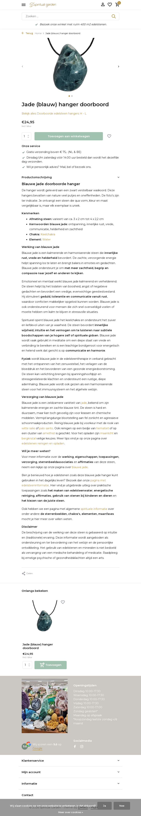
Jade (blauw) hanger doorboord (38, 646)
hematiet (102, 428)
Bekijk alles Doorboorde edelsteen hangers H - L (54, 113)
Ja (104, 805)
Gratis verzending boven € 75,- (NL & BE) (51, 152)
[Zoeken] (70, 16)
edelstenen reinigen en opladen (43, 443)
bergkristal (29, 438)
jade (84, 403)
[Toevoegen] (50, 665)
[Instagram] (81, 747)
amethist (49, 433)
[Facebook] (74, 747)
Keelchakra (47, 234)
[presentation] (22, 66)
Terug (27, 33)
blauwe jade (80, 467)
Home (39, 33)
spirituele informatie (94, 509)
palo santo (46, 428)
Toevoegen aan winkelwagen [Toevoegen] (69, 136)
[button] (69, 96)
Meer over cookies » (70, 812)
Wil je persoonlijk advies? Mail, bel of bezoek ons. (56, 167)
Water (46, 239)
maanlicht (106, 433)
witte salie (28, 428)
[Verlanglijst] (110, 4)
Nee (121, 805)
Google (37, 748)
